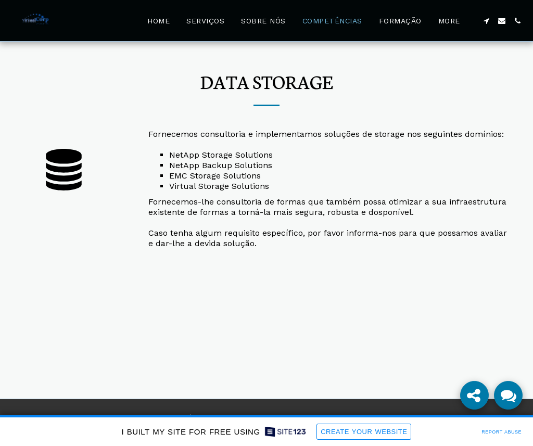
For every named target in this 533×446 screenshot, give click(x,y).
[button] (486, 20)
